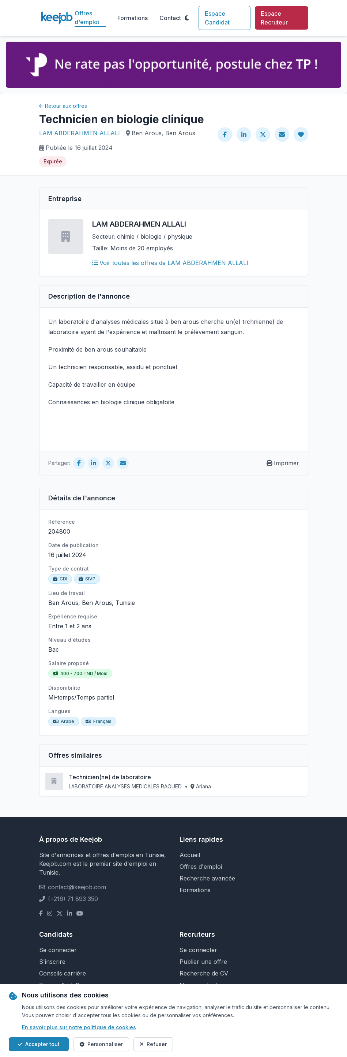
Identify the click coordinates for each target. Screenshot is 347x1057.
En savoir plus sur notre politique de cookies (79, 1027)
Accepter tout (39, 1044)
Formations (132, 18)
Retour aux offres (63, 106)
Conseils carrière (62, 973)
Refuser (153, 1044)
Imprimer (283, 463)
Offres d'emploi (87, 18)
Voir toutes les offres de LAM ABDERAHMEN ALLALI (170, 262)
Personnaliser (101, 1044)
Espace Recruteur (274, 18)
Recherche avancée (207, 878)
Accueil (190, 855)
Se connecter (58, 950)
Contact (170, 18)
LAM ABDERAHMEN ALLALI (79, 133)
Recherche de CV (204, 973)
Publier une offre (203, 961)
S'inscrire (52, 961)
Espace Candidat (217, 18)
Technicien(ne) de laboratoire (110, 777)
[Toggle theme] (187, 18)
